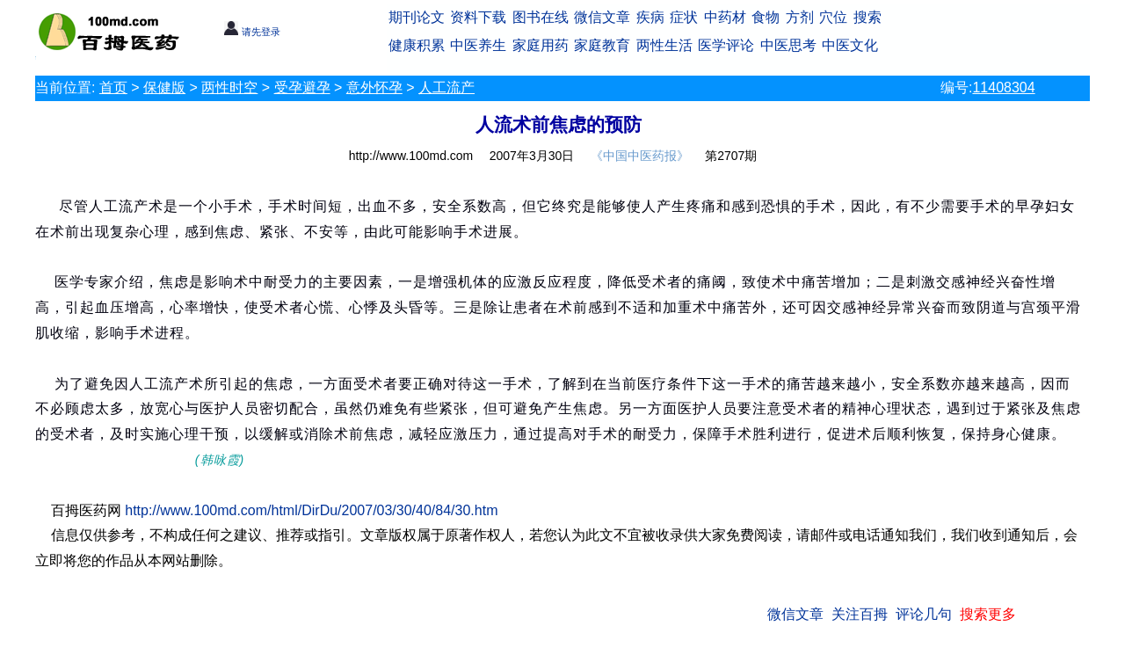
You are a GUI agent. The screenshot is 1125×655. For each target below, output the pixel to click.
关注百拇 (859, 614)
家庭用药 (540, 45)
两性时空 (229, 87)
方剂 (800, 17)
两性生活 (664, 45)
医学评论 (726, 45)
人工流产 (446, 87)
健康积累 (416, 45)
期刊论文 (416, 17)
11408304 (1003, 87)
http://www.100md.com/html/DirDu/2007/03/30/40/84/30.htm (311, 510)
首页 (113, 87)
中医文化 (850, 45)
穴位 (833, 17)
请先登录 (251, 31)
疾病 (650, 17)
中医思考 (788, 45)
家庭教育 (602, 45)
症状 (684, 17)
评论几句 (924, 614)
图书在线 (540, 17)
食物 (765, 17)
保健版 (164, 87)
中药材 (725, 17)
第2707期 (731, 156)
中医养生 (478, 45)
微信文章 (602, 17)
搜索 (867, 17)
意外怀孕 (374, 87)
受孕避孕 (302, 87)
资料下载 (478, 17)
